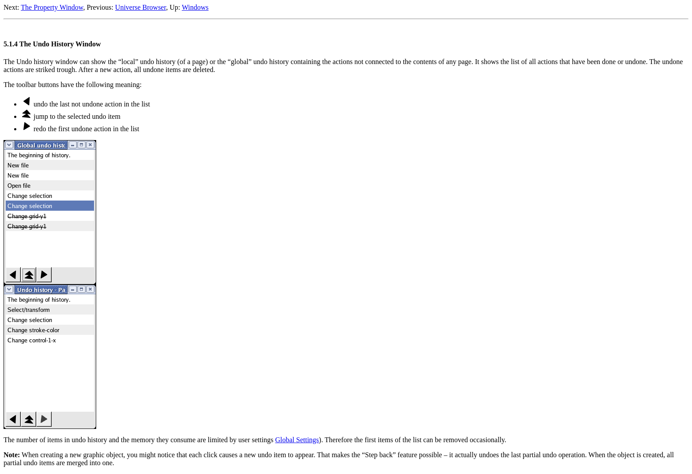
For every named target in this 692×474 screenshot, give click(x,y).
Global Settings (297, 440)
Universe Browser (140, 7)
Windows (195, 7)
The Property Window (52, 7)
